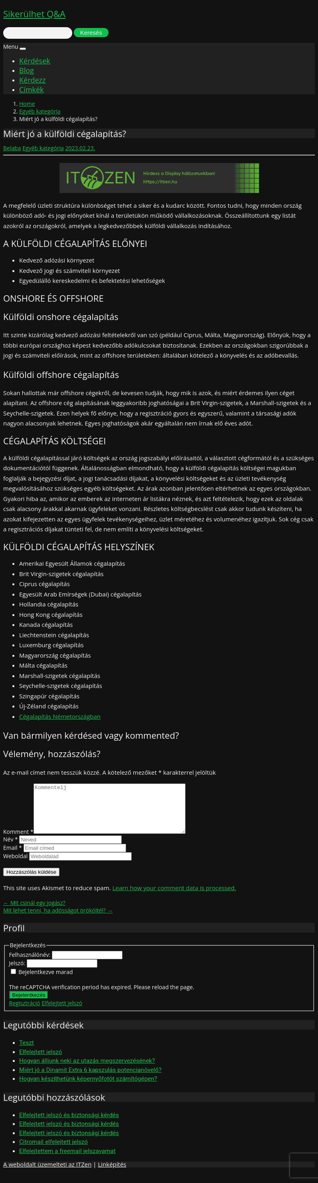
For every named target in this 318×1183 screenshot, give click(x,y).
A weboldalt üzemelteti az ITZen (47, 1174)
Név (10, 849)
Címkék (31, 89)
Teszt (26, 1052)
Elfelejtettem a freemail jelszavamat (67, 1160)
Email (12, 857)
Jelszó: (18, 972)
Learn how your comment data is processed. (174, 897)
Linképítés (112, 1174)
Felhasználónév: (30, 964)
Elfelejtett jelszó (61, 1012)
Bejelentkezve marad (45, 981)
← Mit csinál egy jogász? (34, 912)
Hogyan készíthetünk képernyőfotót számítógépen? (88, 1088)
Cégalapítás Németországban (60, 716)
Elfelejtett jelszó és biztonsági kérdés (69, 1124)
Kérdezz (32, 80)
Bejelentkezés (28, 1005)
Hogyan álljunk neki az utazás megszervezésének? (87, 1070)
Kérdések (34, 61)
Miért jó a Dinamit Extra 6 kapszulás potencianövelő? (90, 1079)
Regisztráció (24, 1012)
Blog (26, 70)
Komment (18, 841)
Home (27, 103)
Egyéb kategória (40, 111)
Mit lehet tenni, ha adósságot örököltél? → (58, 920)
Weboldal (15, 865)
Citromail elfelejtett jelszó (53, 1151)
